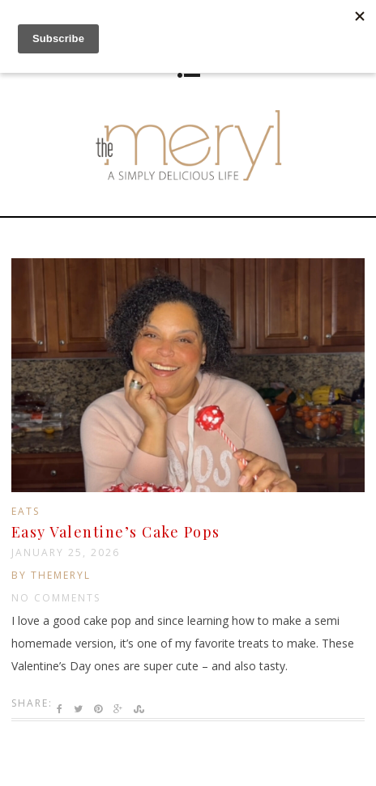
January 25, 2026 (65, 552)
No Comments (55, 598)
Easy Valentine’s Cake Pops (115, 532)
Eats (25, 511)
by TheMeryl (51, 575)
